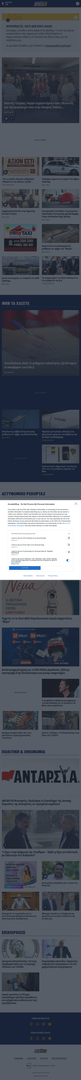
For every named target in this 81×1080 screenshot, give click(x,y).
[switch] (68, 538)
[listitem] (40, 533)
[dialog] (40, 540)
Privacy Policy (52, 576)
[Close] (77, 504)
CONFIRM (25, 568)
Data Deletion (28, 576)
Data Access (40, 576)
